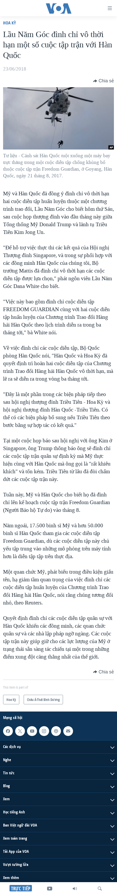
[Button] (103, 80)
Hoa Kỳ (9, 23)
